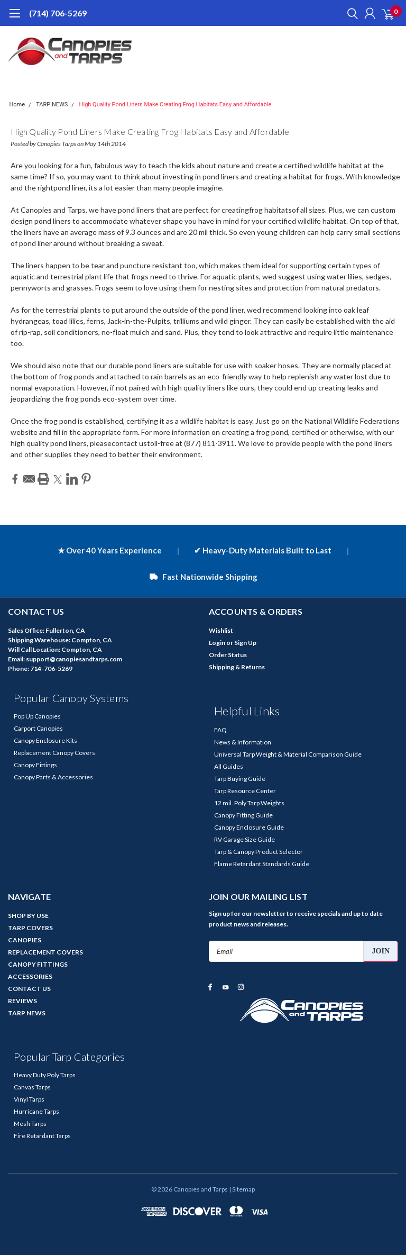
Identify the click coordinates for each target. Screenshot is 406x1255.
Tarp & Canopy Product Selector (258, 852)
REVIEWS (22, 1001)
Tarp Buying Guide (239, 779)
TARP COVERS (30, 928)
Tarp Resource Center (245, 791)
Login (217, 643)
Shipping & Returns (237, 667)
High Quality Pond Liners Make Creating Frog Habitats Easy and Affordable (175, 104)
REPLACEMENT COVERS (45, 952)
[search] (350, 13)
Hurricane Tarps (36, 1111)
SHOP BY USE (28, 916)
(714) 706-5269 (58, 13)
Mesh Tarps (30, 1123)
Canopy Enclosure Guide (249, 827)
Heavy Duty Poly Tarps (45, 1075)
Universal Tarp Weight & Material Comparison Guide (288, 754)
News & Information (242, 742)
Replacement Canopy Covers (54, 753)
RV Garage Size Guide (244, 839)
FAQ (220, 730)
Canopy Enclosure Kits (45, 740)
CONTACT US (29, 989)
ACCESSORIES (30, 976)
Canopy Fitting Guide (243, 815)
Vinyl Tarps (29, 1099)
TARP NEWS (52, 104)
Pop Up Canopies (37, 716)
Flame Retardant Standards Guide (261, 864)
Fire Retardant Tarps (42, 1136)
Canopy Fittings (35, 765)
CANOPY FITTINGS (38, 964)
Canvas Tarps (32, 1087)
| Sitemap (242, 1189)
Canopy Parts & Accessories (53, 777)
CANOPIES (24, 940)
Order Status (228, 655)
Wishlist (221, 630)
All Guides (228, 766)
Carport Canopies (38, 728)
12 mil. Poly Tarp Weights (249, 803)
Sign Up (245, 643)
